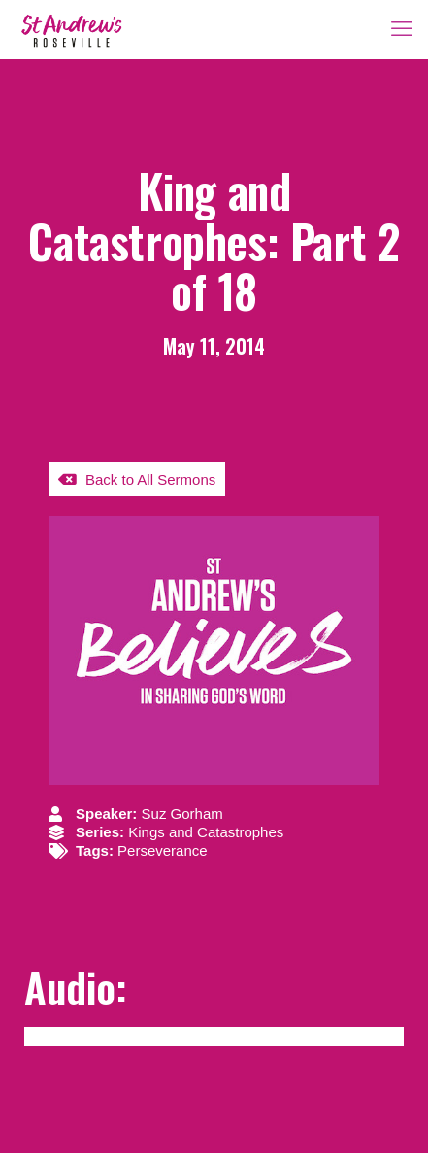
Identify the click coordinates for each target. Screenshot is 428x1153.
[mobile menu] (401, 29)
